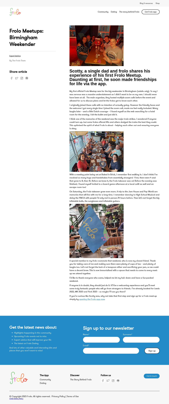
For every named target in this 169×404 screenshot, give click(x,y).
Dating (114, 11)
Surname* (127, 334)
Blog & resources (146, 3)
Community (103, 11)
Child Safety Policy (16, 399)
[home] (24, 12)
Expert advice (15, 56)
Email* (86, 345)
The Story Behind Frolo (81, 379)
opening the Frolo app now (92, 299)
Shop (158, 3)
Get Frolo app (151, 12)
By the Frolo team (17, 60)
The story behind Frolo (129, 11)
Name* (86, 334)
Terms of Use (73, 396)
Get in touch (152, 376)
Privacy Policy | (59, 396)
